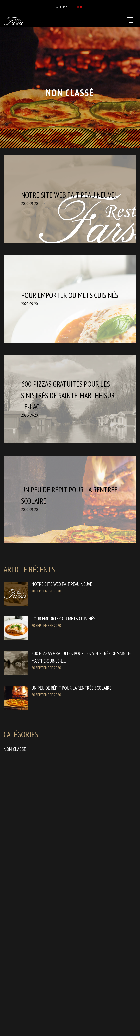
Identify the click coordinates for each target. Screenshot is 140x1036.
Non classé (15, 749)
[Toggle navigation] (131, 20)
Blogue (79, 7)
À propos (62, 7)
